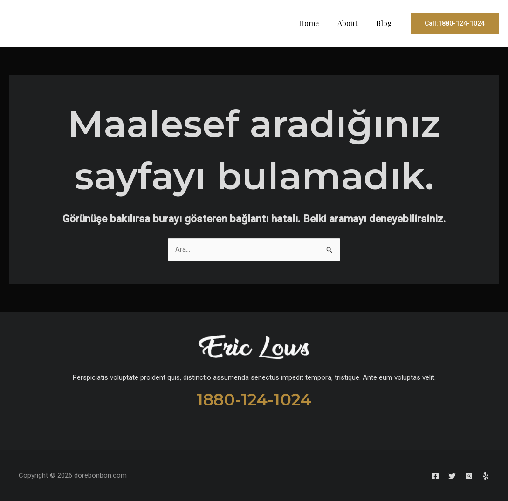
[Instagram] (460, 476)
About (353, 23)
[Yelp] (485, 476)
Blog (386, 23)
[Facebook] (410, 476)
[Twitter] (435, 476)
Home (318, 23)
